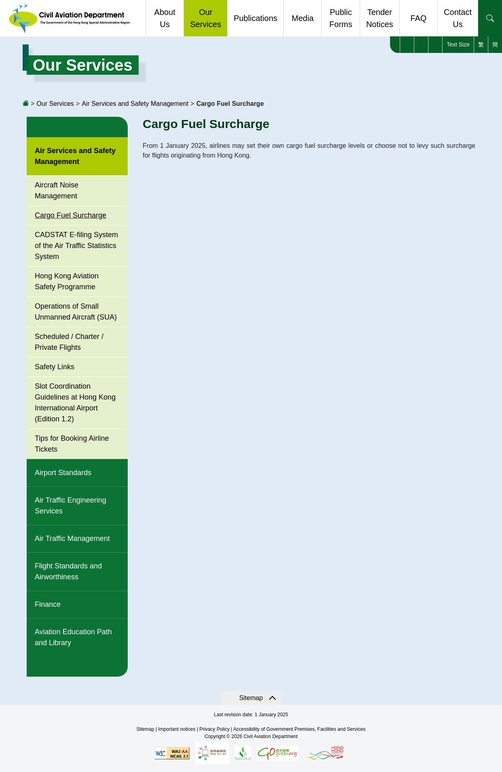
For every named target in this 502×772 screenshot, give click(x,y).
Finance (48, 604)
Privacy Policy (214, 729)
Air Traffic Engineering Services (70, 505)
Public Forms (340, 18)
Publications (255, 18)
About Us (164, 18)
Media (302, 18)
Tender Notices (379, 18)
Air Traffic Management (72, 538)
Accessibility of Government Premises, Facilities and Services (299, 729)
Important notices (176, 729)
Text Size (458, 44)
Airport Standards (63, 473)
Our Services (205, 18)
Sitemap (251, 697)
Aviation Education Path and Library (73, 637)
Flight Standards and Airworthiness (68, 571)
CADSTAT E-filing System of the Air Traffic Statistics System (76, 246)
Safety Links (54, 367)
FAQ (418, 18)
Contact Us (458, 18)
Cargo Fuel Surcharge (70, 215)
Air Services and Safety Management (135, 103)
